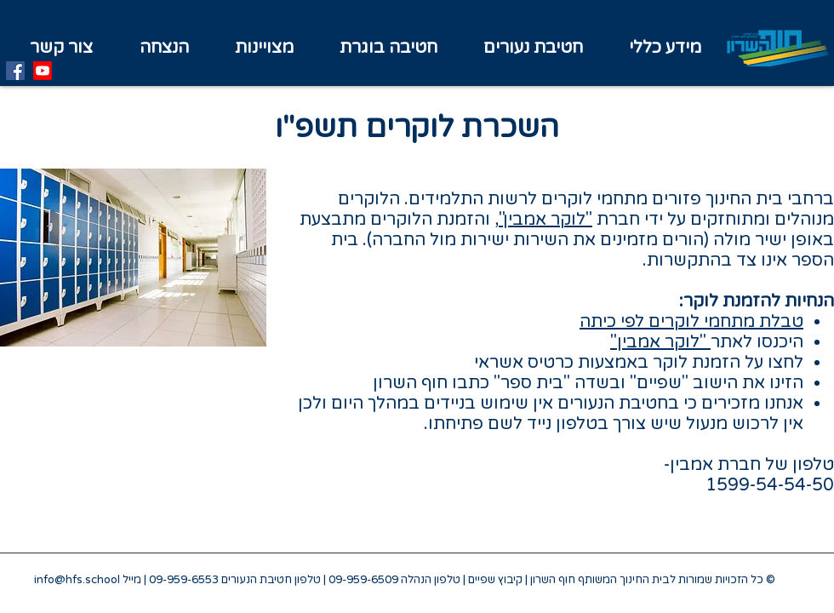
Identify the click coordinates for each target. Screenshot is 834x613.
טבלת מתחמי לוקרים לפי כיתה (691, 322)
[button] (264, 48)
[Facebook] (15, 70)
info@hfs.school (77, 580)
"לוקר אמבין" (545, 219)
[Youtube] (42, 70)
